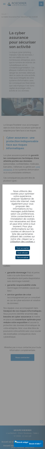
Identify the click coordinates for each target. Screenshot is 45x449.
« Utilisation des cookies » (22, 240)
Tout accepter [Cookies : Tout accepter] (22, 248)
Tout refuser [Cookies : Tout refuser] (22, 253)
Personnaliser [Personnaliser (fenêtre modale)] (22, 257)
